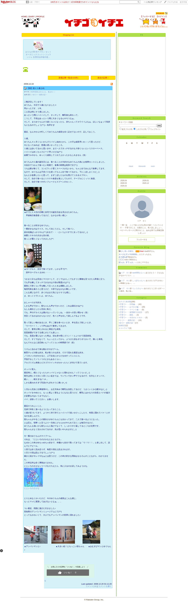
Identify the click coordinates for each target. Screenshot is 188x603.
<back (131, 166)
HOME (24, 16)
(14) (43, 88)
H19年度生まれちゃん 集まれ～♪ (43, 92)
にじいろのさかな (31, 488)
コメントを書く (105, 586)
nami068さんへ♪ (139, 273)
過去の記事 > (103, 78)
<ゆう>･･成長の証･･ (39, 94)
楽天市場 (183, 2)
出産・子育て (34, 2)
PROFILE (40, 16)
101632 (160, 13)
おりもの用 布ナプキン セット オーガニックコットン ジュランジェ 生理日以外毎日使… (38, 54)
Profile (142, 191)
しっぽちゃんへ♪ (139, 281)
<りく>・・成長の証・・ (128, 320)
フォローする (141, 240)
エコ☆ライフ (124, 328)
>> (153, 2)
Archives (142, 177)
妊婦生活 (122, 325)
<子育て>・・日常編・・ (128, 304)
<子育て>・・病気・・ (128, 315)
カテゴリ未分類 (125, 302)
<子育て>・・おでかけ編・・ (130, 307)
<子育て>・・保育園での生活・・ (132, 312)
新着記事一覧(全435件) (68, 78)
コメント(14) (91, 586)
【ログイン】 (161, 16)
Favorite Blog (141, 247)
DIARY (32, 16)
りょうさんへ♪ (138, 288)
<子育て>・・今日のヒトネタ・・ (132, 318)
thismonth (142, 166)
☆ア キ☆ (125, 273)
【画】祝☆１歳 (33, 88)
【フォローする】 (147, 16)
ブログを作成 (172, 2)
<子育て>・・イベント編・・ (130, 310)
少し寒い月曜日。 (128, 251)
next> (153, 166)
